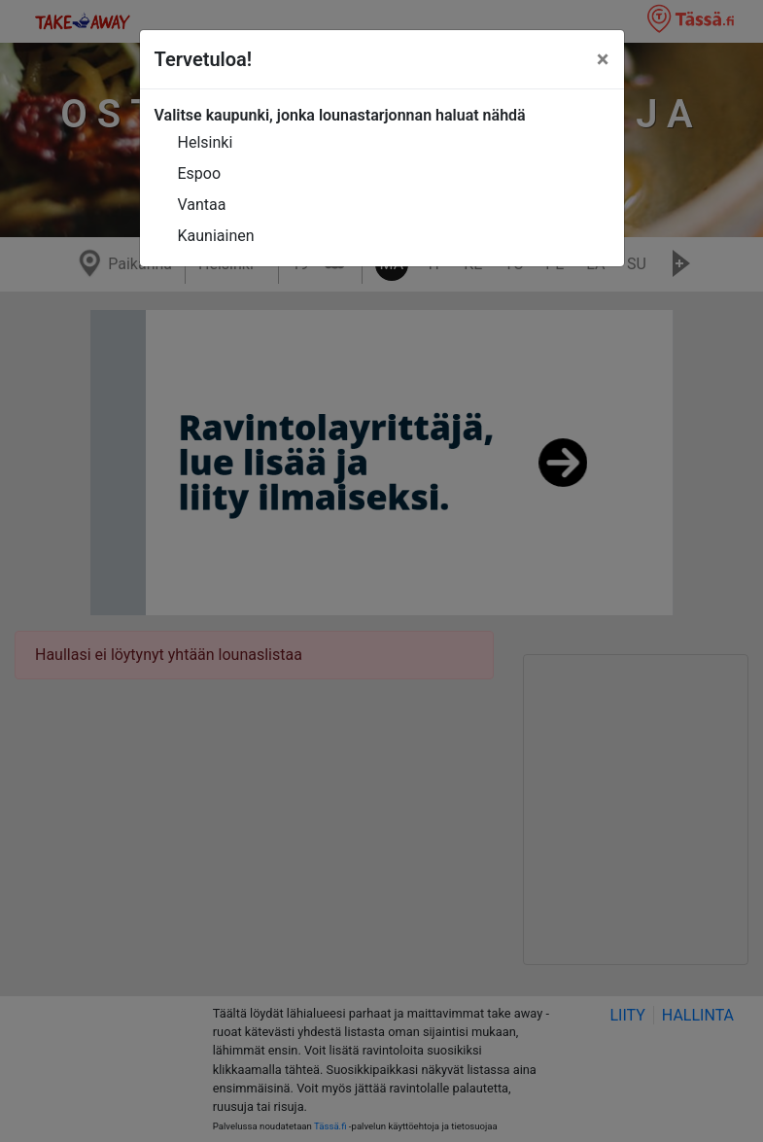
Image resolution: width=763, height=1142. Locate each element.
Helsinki (205, 142)
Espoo (200, 173)
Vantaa (202, 204)
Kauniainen (216, 235)
